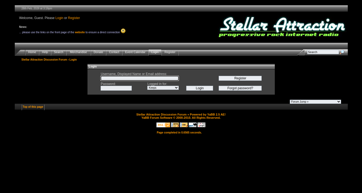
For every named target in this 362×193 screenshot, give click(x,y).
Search (58, 52)
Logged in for (156, 84)
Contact (114, 52)
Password (108, 84)
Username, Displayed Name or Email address (133, 74)
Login (59, 18)
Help (45, 52)
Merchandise (78, 52)
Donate (98, 52)
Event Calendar (135, 52)
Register (74, 18)
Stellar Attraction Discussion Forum (44, 59)
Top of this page (33, 106)
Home (32, 52)
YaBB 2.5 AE (216, 114)
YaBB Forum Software (157, 117)
